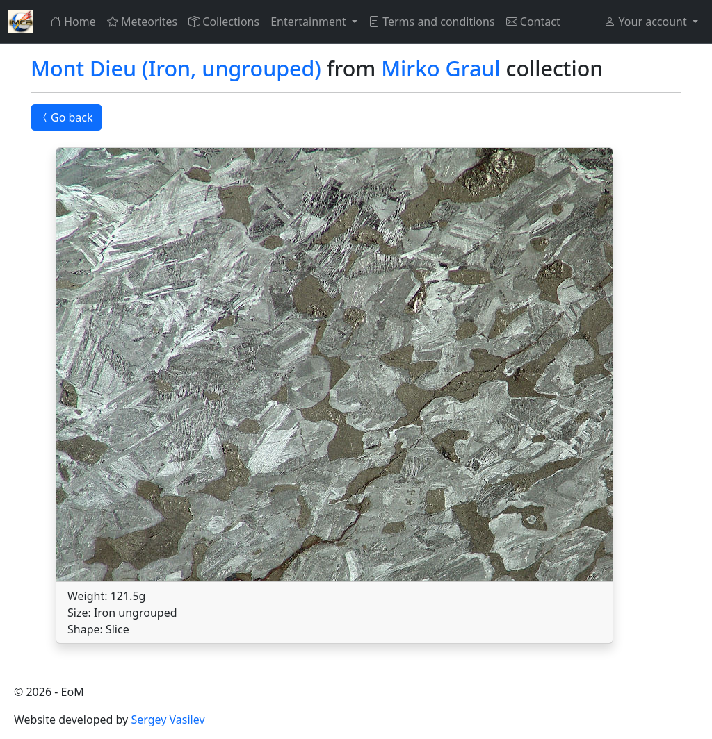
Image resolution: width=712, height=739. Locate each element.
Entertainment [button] (309, 21)
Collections (223, 21)
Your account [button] (646, 21)
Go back (66, 117)
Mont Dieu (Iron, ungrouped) (176, 68)
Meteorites (142, 21)
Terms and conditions (432, 21)
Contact (533, 21)
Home (73, 21)
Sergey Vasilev (167, 719)
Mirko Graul (441, 68)
